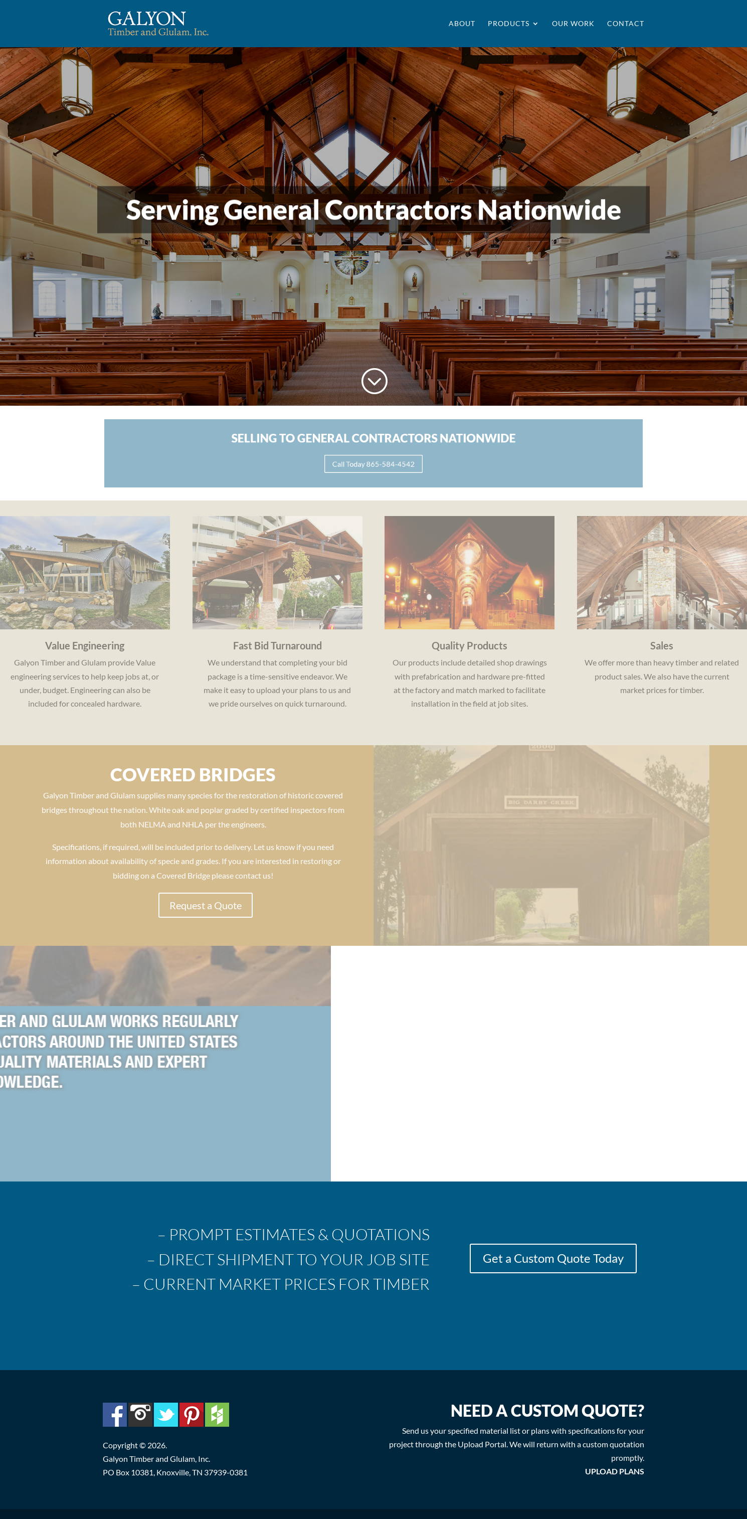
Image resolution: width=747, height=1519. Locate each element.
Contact (625, 24)
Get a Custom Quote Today (553, 1258)
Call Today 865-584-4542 (373, 461)
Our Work (573, 24)
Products (508, 24)
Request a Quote (205, 905)
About (462, 24)
